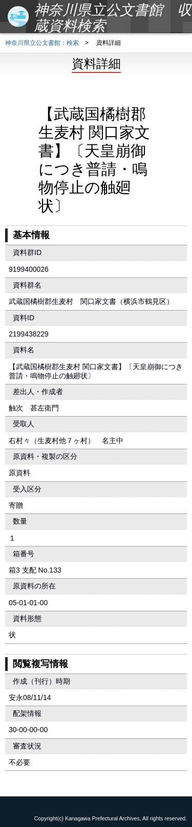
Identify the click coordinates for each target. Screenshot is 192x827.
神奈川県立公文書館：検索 (42, 42)
